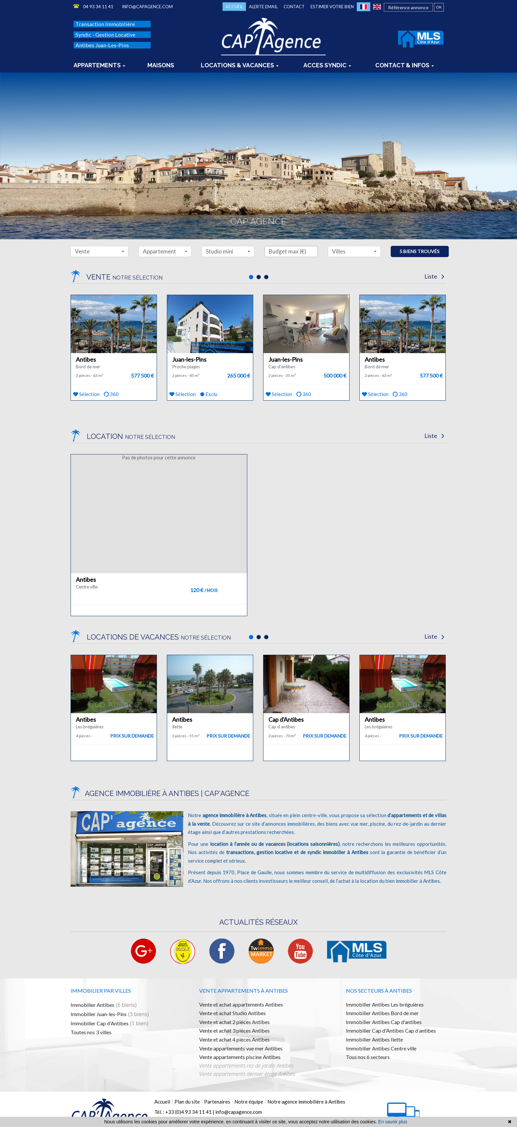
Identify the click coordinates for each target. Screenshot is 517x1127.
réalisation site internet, (152, 1115)
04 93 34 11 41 (98, 6)
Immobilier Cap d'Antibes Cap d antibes (391, 1006)
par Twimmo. (250, 1115)
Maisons (160, 62)
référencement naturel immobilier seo (206, 1115)
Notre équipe (248, 1077)
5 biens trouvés (420, 251)
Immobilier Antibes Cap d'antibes (384, 997)
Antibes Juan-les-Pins (102, 45)
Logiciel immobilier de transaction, (101, 1115)
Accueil (234, 6)
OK (439, 7)
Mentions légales (261, 1108)
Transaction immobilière (105, 24)
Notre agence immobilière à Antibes (306, 1077)
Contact (294, 6)
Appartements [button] (99, 62)
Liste (434, 276)
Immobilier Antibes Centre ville (381, 1023)
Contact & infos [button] (404, 62)
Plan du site (187, 1077)
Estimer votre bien (332, 6)
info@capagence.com (147, 6)
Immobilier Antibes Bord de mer (382, 988)
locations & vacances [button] (240, 62)
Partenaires (217, 1077)
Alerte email (263, 6)
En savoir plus (392, 1121)
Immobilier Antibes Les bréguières (385, 979)
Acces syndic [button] (327, 62)
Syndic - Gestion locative (105, 34)
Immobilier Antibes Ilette (374, 1014)
